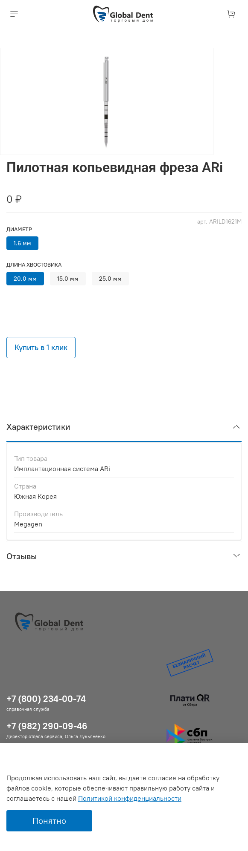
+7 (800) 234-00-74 (46, 698)
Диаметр (19, 229)
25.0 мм (110, 278)
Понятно (49, 820)
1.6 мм (22, 243)
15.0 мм (68, 278)
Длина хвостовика (33, 265)
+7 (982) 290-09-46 (47, 726)
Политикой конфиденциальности (129, 798)
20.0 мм (25, 278)
